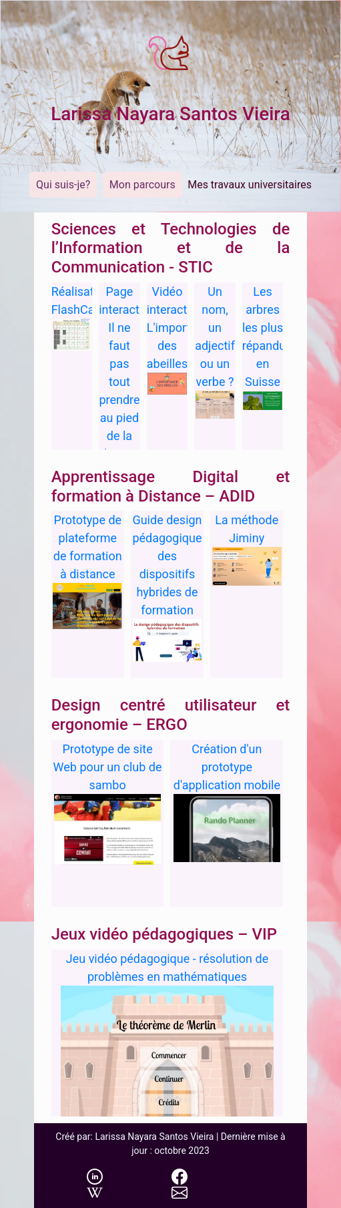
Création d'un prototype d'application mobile (227, 767)
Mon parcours (142, 184)
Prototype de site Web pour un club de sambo (107, 767)
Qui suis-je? (63, 184)
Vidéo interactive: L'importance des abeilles (182, 327)
